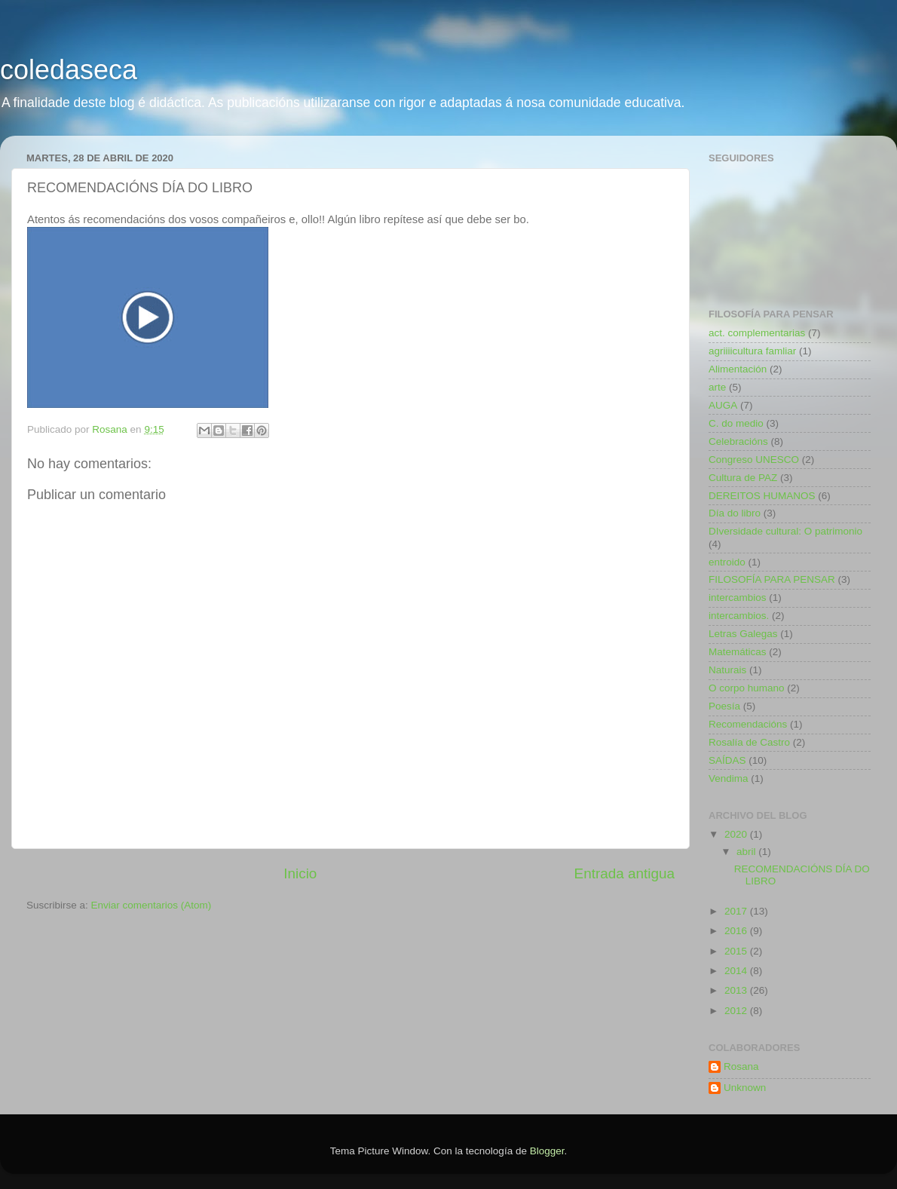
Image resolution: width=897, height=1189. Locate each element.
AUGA (723, 405)
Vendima (729, 778)
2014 (737, 970)
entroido (727, 562)
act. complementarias (757, 333)
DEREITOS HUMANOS (762, 495)
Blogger (547, 1151)
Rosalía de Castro (749, 742)
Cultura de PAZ (743, 477)
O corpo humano (747, 688)
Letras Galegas (743, 633)
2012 (737, 1010)
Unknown (745, 1087)
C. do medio (736, 423)
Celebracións (738, 441)
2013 (737, 990)
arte (717, 387)
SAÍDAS (727, 760)
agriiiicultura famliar (752, 351)
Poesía (724, 706)
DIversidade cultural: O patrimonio (785, 531)
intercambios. (739, 615)
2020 (737, 834)
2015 (737, 951)
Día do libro (735, 513)
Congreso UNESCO (754, 459)
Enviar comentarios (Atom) (151, 905)
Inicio (300, 873)
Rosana (741, 1066)
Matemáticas (738, 651)
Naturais (727, 670)
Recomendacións (748, 724)
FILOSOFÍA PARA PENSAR (772, 579)
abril (747, 851)
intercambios (738, 597)
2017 (737, 911)
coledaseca (68, 69)
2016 (737, 930)
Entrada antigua (624, 873)
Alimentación (738, 369)
